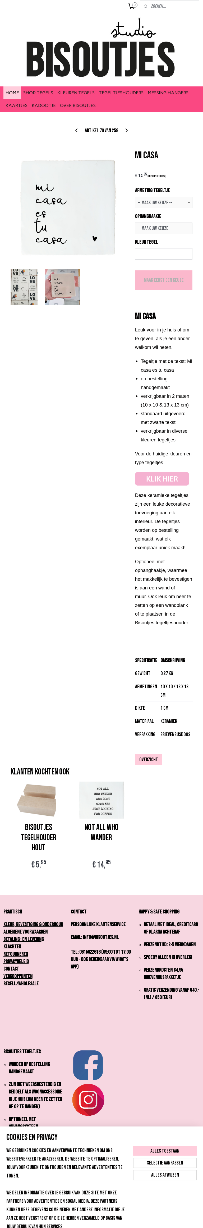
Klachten (12, 947)
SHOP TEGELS (38, 92)
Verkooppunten (18, 976)
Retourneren (15, 954)
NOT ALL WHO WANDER (101, 833)
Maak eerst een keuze (164, 280)
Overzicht (148, 759)
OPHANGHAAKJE (148, 216)
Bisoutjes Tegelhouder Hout (38, 838)
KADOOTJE (44, 105)
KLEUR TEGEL (146, 242)
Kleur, (10, 924)
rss (93, 1218)
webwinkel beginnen (109, 1218)
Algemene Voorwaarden (25, 932)
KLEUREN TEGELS (76, 92)
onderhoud (52, 924)
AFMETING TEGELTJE (152, 191)
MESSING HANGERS (168, 92)
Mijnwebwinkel (143, 1218)
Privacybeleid (16, 961)
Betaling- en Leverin (22, 939)
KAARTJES (16, 105)
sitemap (84, 1218)
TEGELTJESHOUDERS (121, 92)
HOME (12, 92)
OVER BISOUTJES (78, 105)
